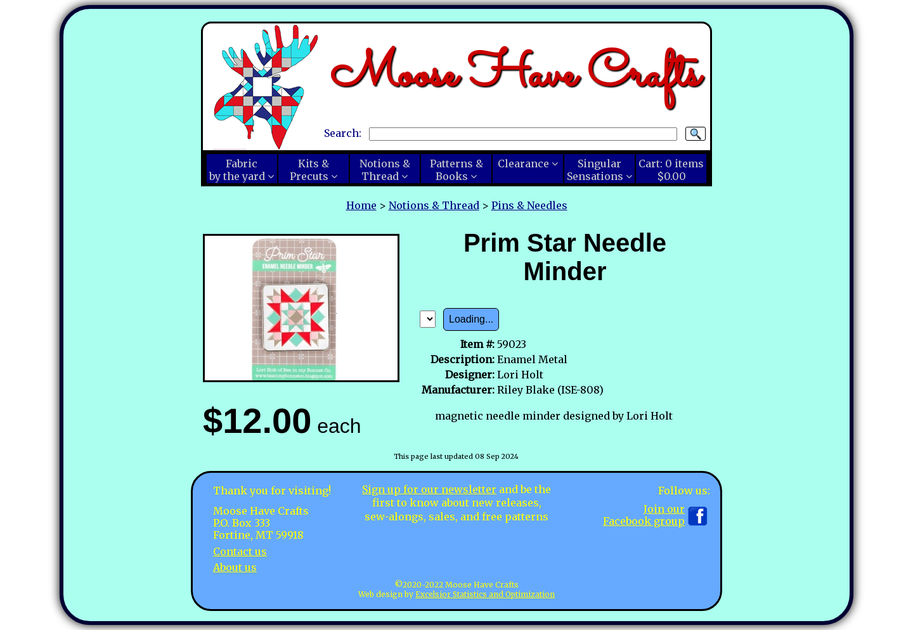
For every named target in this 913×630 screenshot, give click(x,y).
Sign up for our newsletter (429, 489)
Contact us (240, 551)
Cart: (671, 170)
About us (235, 567)
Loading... (471, 319)
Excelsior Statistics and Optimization (485, 594)
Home (361, 205)
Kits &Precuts (309, 170)
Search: (342, 133)
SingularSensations (595, 170)
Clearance (523, 163)
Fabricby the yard (237, 170)
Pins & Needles (529, 205)
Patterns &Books (456, 170)
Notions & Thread (434, 205)
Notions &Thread (384, 170)
